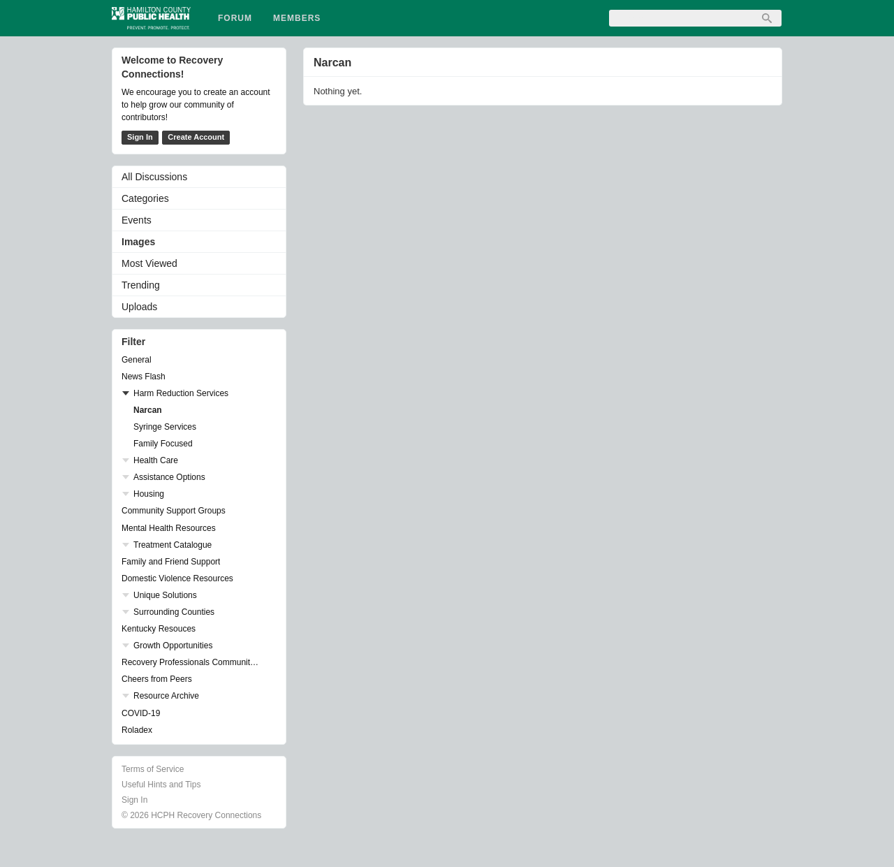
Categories (145, 198)
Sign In (140, 137)
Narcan (147, 410)
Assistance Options (169, 477)
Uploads (139, 306)
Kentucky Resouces (159, 629)
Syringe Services (164, 427)
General (137, 360)
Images (138, 241)
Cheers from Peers (157, 679)
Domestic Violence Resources (177, 578)
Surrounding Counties (173, 612)
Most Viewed (149, 263)
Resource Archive (166, 696)
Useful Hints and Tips (161, 784)
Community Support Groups (174, 511)
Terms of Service (153, 769)
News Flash (144, 376)
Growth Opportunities (172, 645)
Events (137, 220)
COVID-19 (141, 713)
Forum (235, 18)
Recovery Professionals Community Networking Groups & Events (192, 662)
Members (297, 18)
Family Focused (163, 444)
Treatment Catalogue (172, 545)
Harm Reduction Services (180, 393)
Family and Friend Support (171, 562)
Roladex (137, 730)
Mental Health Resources (169, 528)
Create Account (196, 137)
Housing (148, 494)
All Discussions (154, 176)
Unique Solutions (165, 595)
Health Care (155, 460)
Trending (141, 285)
